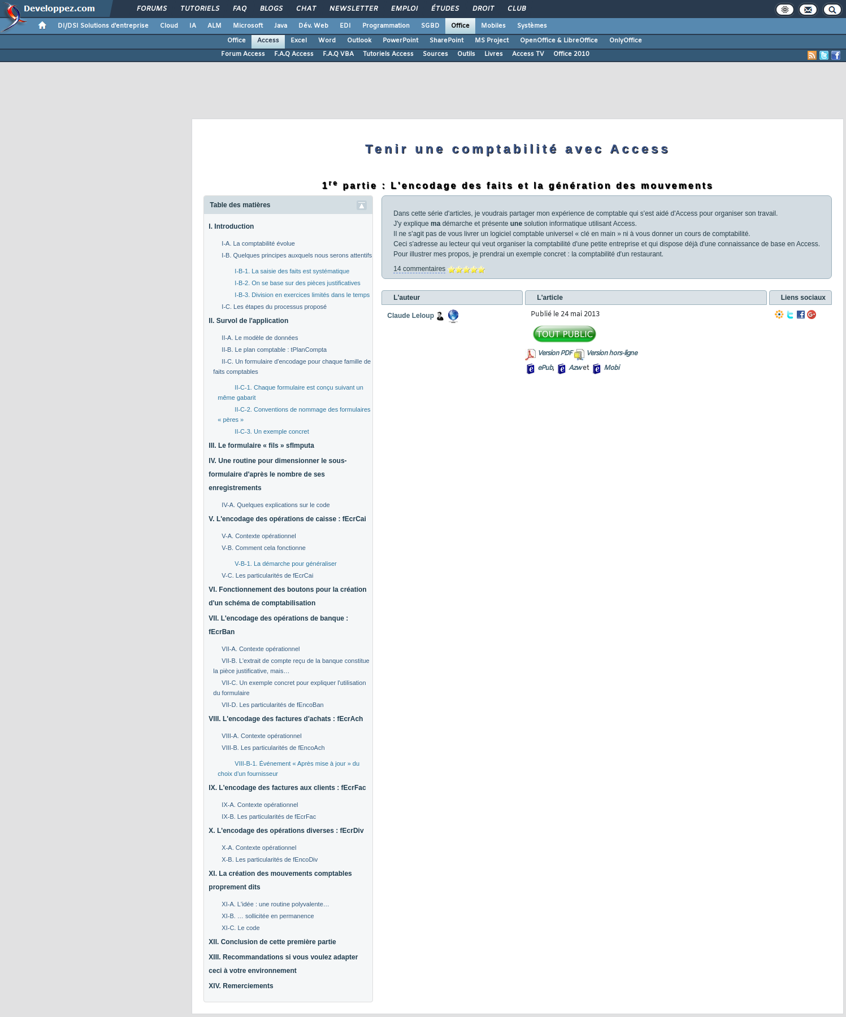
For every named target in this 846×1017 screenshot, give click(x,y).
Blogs (270, 9)
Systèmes (532, 26)
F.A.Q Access (294, 54)
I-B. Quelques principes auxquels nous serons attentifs (297, 255)
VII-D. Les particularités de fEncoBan (272, 704)
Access (268, 41)
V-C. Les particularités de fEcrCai (267, 575)
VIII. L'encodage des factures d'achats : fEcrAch (286, 719)
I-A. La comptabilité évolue (258, 243)
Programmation (386, 26)
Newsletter (353, 9)
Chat (305, 9)
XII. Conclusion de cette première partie (272, 942)
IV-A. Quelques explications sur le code (275, 504)
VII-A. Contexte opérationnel (261, 648)
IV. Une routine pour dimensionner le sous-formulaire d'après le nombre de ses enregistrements (277, 474)
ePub (545, 368)
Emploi (403, 9)
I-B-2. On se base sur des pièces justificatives (298, 283)
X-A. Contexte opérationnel (259, 847)
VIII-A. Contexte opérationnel (261, 735)
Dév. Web (313, 26)
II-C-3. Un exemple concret (272, 431)
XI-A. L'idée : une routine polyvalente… (275, 904)
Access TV (528, 54)
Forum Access (243, 54)
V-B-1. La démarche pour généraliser (285, 563)
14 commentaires (419, 269)
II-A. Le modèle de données (260, 337)
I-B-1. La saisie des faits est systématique (292, 271)
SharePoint (446, 41)
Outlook (359, 41)
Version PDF (554, 353)
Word (327, 41)
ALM (214, 26)
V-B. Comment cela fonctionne (264, 547)
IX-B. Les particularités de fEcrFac (269, 816)
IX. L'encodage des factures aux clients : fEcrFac (287, 788)
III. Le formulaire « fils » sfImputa (261, 445)
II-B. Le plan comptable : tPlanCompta (274, 349)
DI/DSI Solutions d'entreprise (103, 26)
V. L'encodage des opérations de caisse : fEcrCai (287, 519)
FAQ (239, 9)
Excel (298, 41)
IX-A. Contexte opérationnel (260, 804)
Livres (493, 54)
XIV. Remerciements (241, 986)
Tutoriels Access (388, 54)
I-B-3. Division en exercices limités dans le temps (302, 294)
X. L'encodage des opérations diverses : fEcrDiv (286, 831)
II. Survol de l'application (248, 321)
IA (192, 26)
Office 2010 (571, 54)
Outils (466, 54)
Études (444, 9)
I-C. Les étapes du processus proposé (274, 306)
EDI (345, 26)
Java (280, 26)
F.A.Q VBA (338, 54)
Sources (435, 54)
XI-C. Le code (240, 927)
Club (516, 9)
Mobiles (493, 26)
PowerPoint (400, 41)
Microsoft (248, 26)
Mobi (611, 368)
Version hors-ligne (611, 353)
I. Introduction (231, 226)
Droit (482, 9)
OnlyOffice (625, 41)
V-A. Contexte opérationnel (259, 535)
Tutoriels (199, 9)
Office (460, 26)
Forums (151, 9)
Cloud (169, 26)
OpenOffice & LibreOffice (559, 41)
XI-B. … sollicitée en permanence (268, 916)
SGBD (430, 26)
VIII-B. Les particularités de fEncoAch (273, 747)
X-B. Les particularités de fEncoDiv (270, 859)
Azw (575, 368)
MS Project (492, 41)
